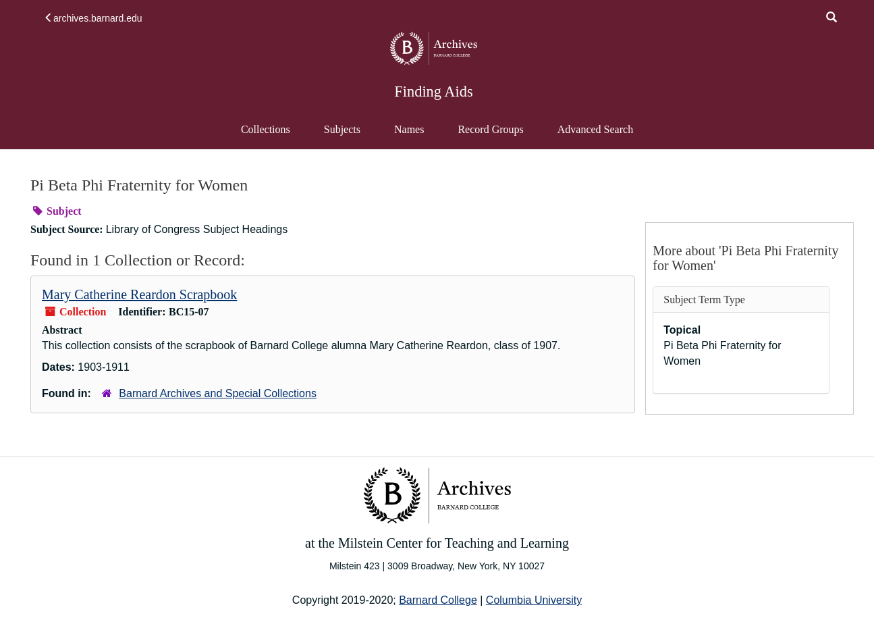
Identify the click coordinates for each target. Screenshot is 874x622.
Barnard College (438, 600)
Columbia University (534, 600)
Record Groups (490, 129)
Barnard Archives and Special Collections (218, 393)
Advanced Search (595, 135)
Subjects (342, 129)
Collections (265, 129)
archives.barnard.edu (93, 18)
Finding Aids (433, 91)
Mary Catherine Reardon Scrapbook (139, 294)
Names (409, 129)
